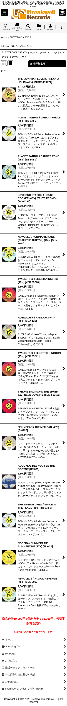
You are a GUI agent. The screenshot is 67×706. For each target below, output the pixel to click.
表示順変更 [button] (38, 63)
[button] (4, 12)
